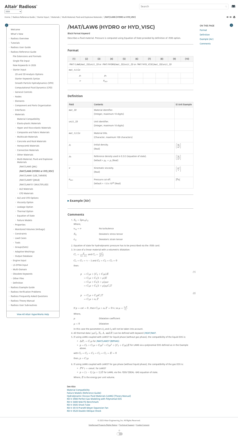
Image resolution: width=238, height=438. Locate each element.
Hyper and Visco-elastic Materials (34, 127)
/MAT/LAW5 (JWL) (28, 166)
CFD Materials (26, 193)
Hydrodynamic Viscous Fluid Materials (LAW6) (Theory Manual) (99, 396)
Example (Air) (206, 39)
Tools (17, 242)
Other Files (18, 278)
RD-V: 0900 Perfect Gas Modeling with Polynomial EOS (94, 399)
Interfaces (20, 110)
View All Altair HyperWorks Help (33, 314)
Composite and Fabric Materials (33, 132)
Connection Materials (28, 150)
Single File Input (21, 61)
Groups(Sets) (21, 247)
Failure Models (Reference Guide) (84, 393)
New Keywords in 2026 (24, 65)
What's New (17, 34)
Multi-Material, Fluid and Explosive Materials (82, 17)
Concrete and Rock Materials (31, 141)
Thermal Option (25, 211)
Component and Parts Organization (33, 105)
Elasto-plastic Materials (29, 123)
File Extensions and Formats (27, 56)
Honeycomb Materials (28, 145)
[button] (9, 29)
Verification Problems (26, 291)
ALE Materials (26, 189)
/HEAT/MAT (150, 333)
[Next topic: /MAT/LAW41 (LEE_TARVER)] (231, 17)
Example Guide (23, 287)
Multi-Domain (20, 269)
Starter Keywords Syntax (27, 78)
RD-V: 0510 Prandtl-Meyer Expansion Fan (87, 408)
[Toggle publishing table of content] (6, 25)
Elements (19, 101)
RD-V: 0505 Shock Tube (78, 405)
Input (20, 265)
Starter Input (43, 17)
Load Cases (20, 238)
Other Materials (25, 154)
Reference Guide (24, 17)
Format (203, 30)
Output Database (23, 256)
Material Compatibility (28, 119)
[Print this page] (234, 17)
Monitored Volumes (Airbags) (30, 229)
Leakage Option (25, 207)
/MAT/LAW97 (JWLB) (29, 180)
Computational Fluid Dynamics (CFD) (33, 87)
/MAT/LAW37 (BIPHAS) (107, 341)
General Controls (23, 92)
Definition (18, 282)
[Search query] (183, 6)
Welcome (15, 29)
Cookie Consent (142, 425)
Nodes (18, 96)
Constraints (21, 233)
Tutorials (15, 43)
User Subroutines (24, 305)
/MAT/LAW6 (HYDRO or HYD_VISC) (120, 17)
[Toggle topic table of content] (231, 25)
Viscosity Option (25, 202)
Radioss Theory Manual (23, 300)
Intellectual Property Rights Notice (103, 425)
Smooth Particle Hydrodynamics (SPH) (34, 83)
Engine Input (19, 260)
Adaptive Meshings (25, 251)
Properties (20, 224)
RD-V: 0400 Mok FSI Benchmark (83, 402)
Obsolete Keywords (22, 274)
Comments (205, 43)
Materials (55, 17)
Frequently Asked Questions (29, 296)
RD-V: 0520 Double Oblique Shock (84, 411)
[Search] (225, 7)
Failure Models (24, 220)
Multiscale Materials (27, 136)
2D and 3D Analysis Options (29, 74)
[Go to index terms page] (230, 7)
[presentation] (80, 76)
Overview (20, 38)
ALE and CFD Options (28, 198)
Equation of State (26, 215)
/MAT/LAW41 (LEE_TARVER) (33, 175)
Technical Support (126, 425)
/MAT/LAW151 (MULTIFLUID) (33, 184)
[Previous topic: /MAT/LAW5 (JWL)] (228, 17)
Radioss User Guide (21, 47)
